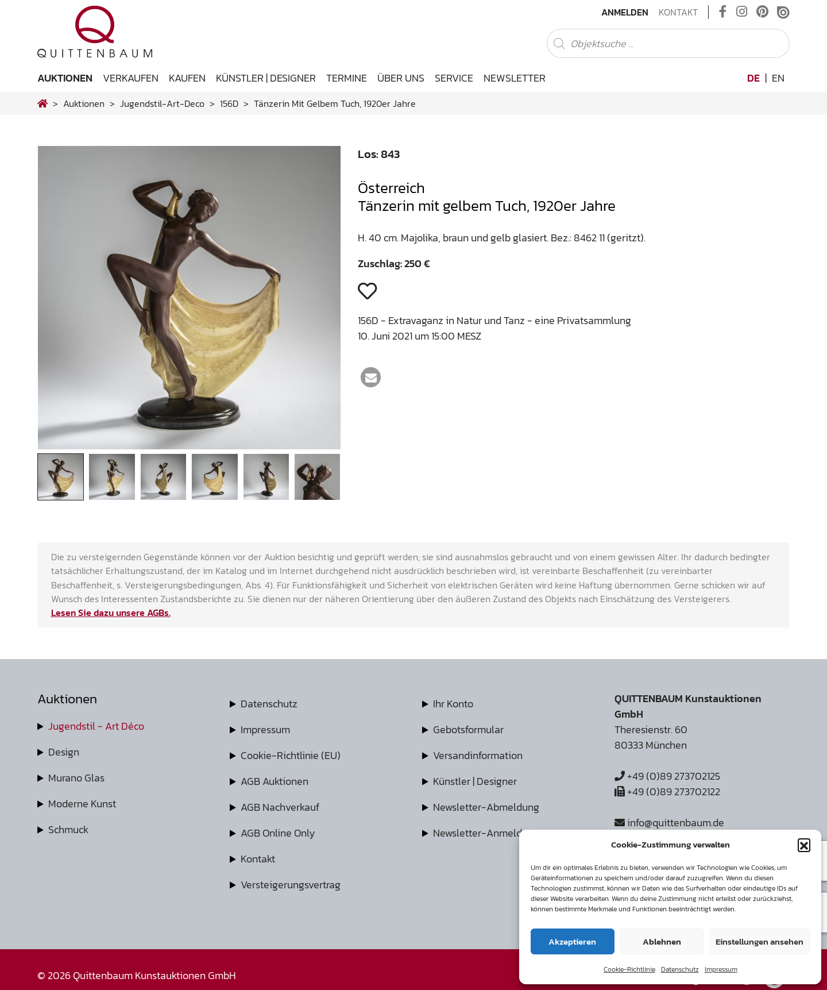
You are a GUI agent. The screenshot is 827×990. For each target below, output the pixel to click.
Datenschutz (680, 969)
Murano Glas (76, 777)
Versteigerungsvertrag (291, 884)
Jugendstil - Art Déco (96, 726)
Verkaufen (131, 78)
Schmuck (68, 829)
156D (229, 103)
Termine (346, 78)
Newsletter (515, 78)
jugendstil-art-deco (162, 103)
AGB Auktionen (274, 781)
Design (63, 752)
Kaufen (187, 78)
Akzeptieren (572, 941)
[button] (804, 844)
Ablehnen (662, 941)
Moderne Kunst (82, 803)
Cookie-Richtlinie (629, 969)
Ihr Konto (453, 703)
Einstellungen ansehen (759, 941)
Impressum (721, 969)
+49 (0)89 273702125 (667, 776)
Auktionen (64, 78)
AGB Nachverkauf (280, 807)
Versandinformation (478, 755)
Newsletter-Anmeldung (486, 833)
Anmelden (624, 12)
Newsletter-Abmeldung (486, 807)
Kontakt (678, 12)
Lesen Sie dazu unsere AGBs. (111, 612)
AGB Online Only (278, 833)
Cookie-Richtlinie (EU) (291, 755)
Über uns (400, 78)
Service (454, 78)
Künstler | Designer (266, 78)
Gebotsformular (468, 729)
